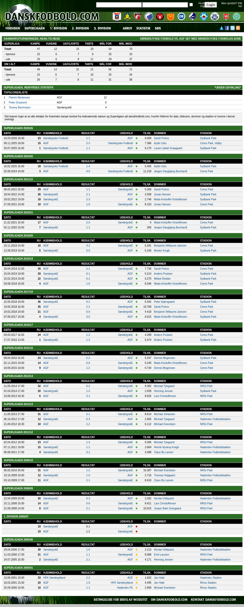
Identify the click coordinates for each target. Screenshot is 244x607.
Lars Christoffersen (165, 396)
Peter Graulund (18, 102)
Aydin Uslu (160, 143)
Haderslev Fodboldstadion (215, 419)
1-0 (88, 204)
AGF (130, 138)
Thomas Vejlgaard (164, 475)
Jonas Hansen (162, 194)
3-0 (88, 316)
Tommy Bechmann (20, 107)
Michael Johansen (164, 414)
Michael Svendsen (165, 424)
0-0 (88, 250)
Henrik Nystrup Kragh (166, 447)
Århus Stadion (208, 582)
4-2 (88, 245)
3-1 (88, 396)
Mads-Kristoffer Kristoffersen (170, 199)
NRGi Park (206, 386)
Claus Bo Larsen (163, 452)
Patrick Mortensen (19, 97)
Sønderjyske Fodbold (55, 138)
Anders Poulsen (163, 273)
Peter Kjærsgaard (164, 301)
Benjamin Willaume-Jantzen (170, 245)
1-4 (88, 166)
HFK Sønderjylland (54, 577)
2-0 (88, 222)
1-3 (88, 442)
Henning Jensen (163, 391)
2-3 (88, 143)
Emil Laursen (161, 554)
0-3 (88, 386)
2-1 (88, 194)
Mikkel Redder (162, 278)
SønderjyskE (125, 189)
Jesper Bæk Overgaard (167, 508)
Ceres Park (206, 171)
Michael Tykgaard (164, 386)
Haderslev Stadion (211, 577)
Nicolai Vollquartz (164, 498)
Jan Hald (159, 577)
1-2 (88, 334)
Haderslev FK (125, 587)
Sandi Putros (161, 138)
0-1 (88, 273)
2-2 (88, 306)
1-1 (88, 138)
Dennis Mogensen (164, 358)
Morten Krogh (162, 250)
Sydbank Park (208, 138)
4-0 (88, 171)
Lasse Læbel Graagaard (168, 148)
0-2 (88, 278)
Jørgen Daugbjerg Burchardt (170, 171)
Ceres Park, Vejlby (211, 143)
